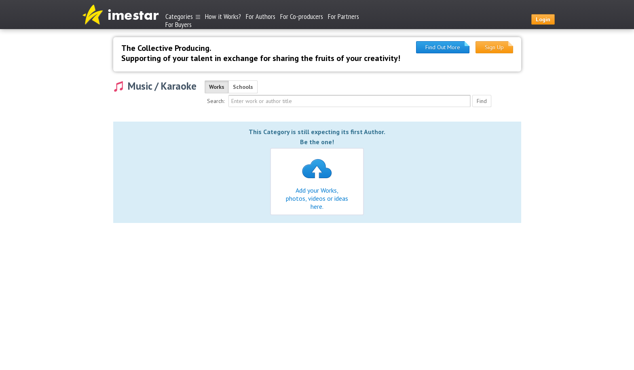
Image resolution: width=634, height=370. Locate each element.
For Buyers (178, 24)
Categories (182, 16)
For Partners (343, 16)
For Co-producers (301, 16)
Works (216, 86)
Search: (215, 101)
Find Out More (442, 47)
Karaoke (179, 86)
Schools (243, 86)
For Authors (260, 16)
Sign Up (494, 47)
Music (140, 86)
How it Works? (223, 16)
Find (482, 101)
